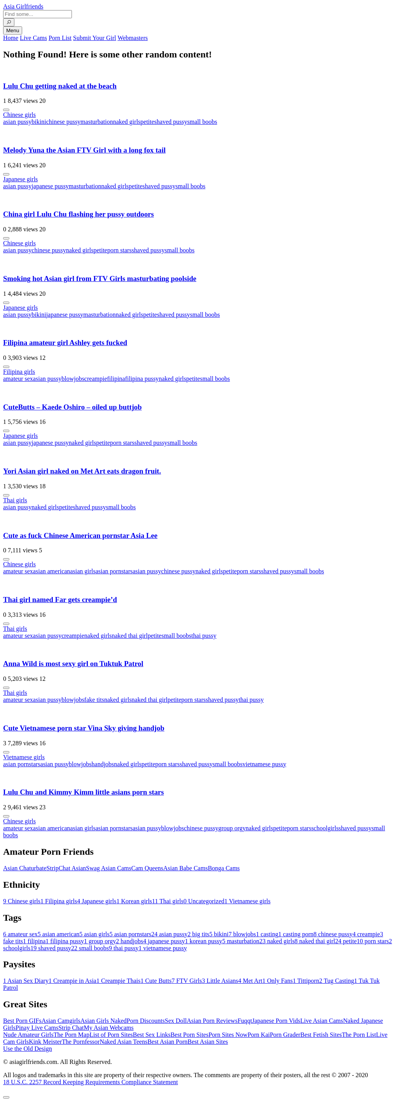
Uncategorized (203, 901)
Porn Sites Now (227, 1034)
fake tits (94, 699)
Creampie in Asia (72, 980)
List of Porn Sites (111, 1034)
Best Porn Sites (190, 1034)
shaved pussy (170, 121)
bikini (38, 121)
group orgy (232, 828)
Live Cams (33, 38)
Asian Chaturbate (25, 868)
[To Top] (6, 1097)
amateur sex (18, 378)
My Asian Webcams (109, 1027)
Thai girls (15, 500)
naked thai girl (129, 635)
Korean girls (134, 901)
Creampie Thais (118, 980)
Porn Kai (259, 1034)
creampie (95, 378)
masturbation (96, 121)
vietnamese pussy (264, 764)
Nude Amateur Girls (28, 1034)
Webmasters (132, 38)
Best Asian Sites (208, 1041)
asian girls (82, 571)
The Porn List (359, 1034)
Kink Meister (45, 1041)
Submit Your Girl (94, 38)
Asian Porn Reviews (212, 1020)
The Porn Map (71, 1034)
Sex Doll (176, 1020)
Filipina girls (19, 371)
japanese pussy (50, 186)
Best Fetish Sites (321, 1034)
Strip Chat (71, 1027)
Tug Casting (336, 980)
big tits (198, 934)
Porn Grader (285, 1034)
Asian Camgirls (61, 1020)
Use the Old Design (27, 1048)
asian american (51, 571)
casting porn (296, 934)
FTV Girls (186, 980)
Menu (12, 30)
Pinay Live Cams (37, 1027)
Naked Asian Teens (123, 1041)
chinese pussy (63, 121)
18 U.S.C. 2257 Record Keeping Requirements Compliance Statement (90, 1082)
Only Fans (277, 980)
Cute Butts (155, 980)
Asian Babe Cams (185, 868)
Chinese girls (19, 114)
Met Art (250, 980)
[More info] (6, 110)
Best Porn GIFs (22, 1020)
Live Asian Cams (321, 1020)
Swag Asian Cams (108, 868)
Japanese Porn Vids (276, 1020)
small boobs (202, 121)
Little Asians (220, 980)
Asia (23, 6)
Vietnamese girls (24, 757)
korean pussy (203, 941)
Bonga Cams (224, 868)
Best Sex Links (152, 1034)
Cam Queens (147, 868)
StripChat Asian (66, 868)
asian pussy (17, 121)
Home (10, 38)
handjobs (103, 764)
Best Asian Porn (167, 1041)
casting (267, 934)
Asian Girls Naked (103, 1020)
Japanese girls (20, 179)
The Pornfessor (81, 1041)
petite (147, 121)
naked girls (127, 121)
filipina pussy (142, 378)
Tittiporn (306, 980)
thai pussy (203, 635)
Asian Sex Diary (26, 980)
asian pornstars (114, 571)
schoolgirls (325, 828)
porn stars (119, 250)
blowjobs (72, 378)
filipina (116, 378)
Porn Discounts (146, 1020)
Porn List (60, 38)
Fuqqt (244, 1020)
